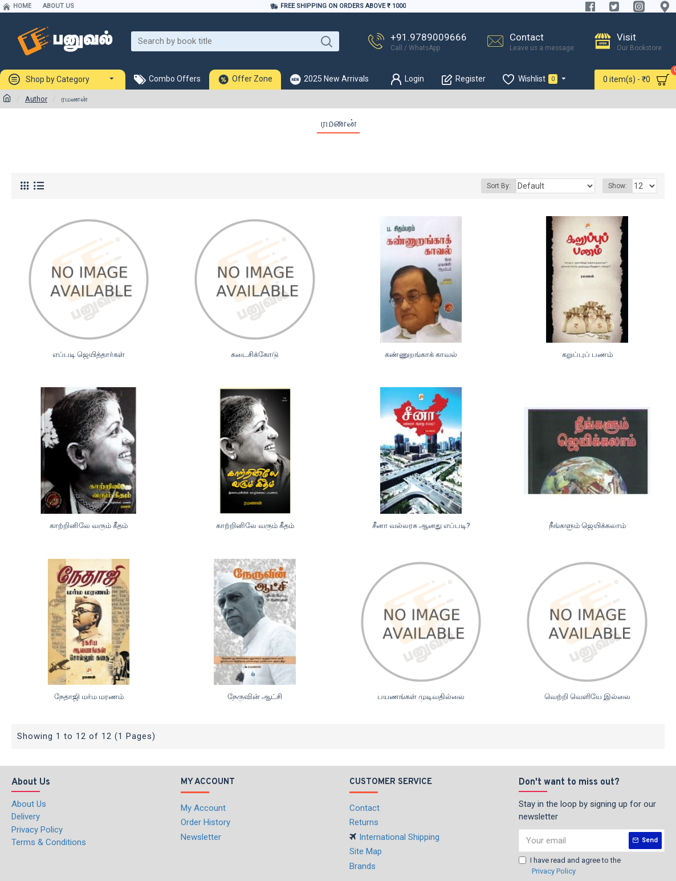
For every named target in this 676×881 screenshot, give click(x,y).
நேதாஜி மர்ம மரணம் (89, 696)
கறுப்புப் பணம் (587, 354)
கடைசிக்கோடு (255, 354)
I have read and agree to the (570, 866)
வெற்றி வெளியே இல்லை (587, 696)
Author (36, 99)
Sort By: (512, 186)
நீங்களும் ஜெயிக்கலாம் (587, 525)
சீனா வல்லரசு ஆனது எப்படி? (421, 525)
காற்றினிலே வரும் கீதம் (89, 525)
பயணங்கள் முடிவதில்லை (421, 696)
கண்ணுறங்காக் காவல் (421, 354)
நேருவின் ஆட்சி (254, 696)
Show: (619, 186)
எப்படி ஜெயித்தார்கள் (88, 354)
